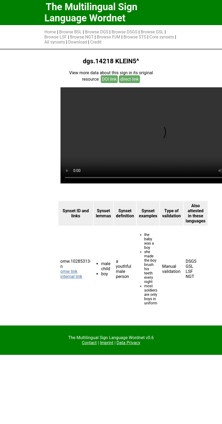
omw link (69, 271)
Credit (96, 42)
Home (50, 31)
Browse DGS (96, 31)
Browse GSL (152, 31)
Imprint (107, 342)
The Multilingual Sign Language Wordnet (91, 12)
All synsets (55, 42)
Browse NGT (82, 37)
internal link (71, 276)
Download (77, 42)
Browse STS (134, 37)
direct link (129, 79)
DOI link (109, 79)
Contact (89, 342)
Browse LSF (56, 37)
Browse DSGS (124, 31)
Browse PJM (108, 37)
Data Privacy (128, 342)
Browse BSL (70, 31)
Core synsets (162, 37)
